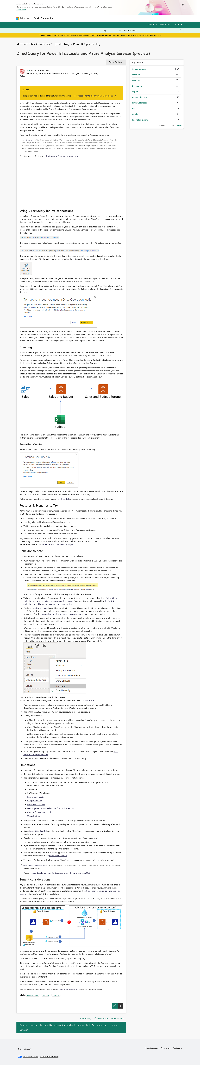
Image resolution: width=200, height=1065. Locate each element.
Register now (155, 35)
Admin (135, 114)
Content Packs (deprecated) (39, 812)
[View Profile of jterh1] (28, 70)
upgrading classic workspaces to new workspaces (64, 614)
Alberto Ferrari (27, 140)
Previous (162, 125)
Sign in (161, 24)
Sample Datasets (34, 800)
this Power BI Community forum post (67, 989)
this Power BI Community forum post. (62, 156)
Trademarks (177, 1048)
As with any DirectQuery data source (33, 865)
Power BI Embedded (38, 831)
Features (45, 995)
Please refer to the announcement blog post (96, 95)
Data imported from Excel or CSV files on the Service (50, 808)
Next (179, 125)
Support (124, 18)
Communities (91, 18)
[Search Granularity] (111, 30)
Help (169, 24)
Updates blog (61, 44)
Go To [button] (177, 24)
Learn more (21, 9)
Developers (137, 86)
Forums (58, 18)
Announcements (33, 995)
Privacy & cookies (151, 1048)
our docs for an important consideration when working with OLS (61, 872)
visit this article (63, 499)
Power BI (56, 995)
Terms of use (165, 1048)
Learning (113, 18)
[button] (121, 70)
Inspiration (70, 18)
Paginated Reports (140, 120)
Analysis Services (139, 97)
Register (151, 24)
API (133, 108)
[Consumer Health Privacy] (49, 1056)
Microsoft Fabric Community (33, 44)
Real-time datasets (35, 796)
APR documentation (58, 855)
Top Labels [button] (136, 62)
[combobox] (153, 30)
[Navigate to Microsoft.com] (23, 18)
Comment (24, 1030)
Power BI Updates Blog (86, 44)
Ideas (80, 18)
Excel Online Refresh (36, 804)
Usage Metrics (33, 816)
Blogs (103, 18)
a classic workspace (39, 608)
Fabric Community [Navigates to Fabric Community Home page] (43, 18)
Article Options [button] (115, 62)
